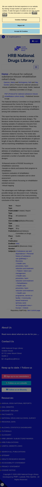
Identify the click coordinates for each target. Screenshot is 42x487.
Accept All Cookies (21, 31)
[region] (21, 17)
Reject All (21, 25)
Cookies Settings (21, 20)
